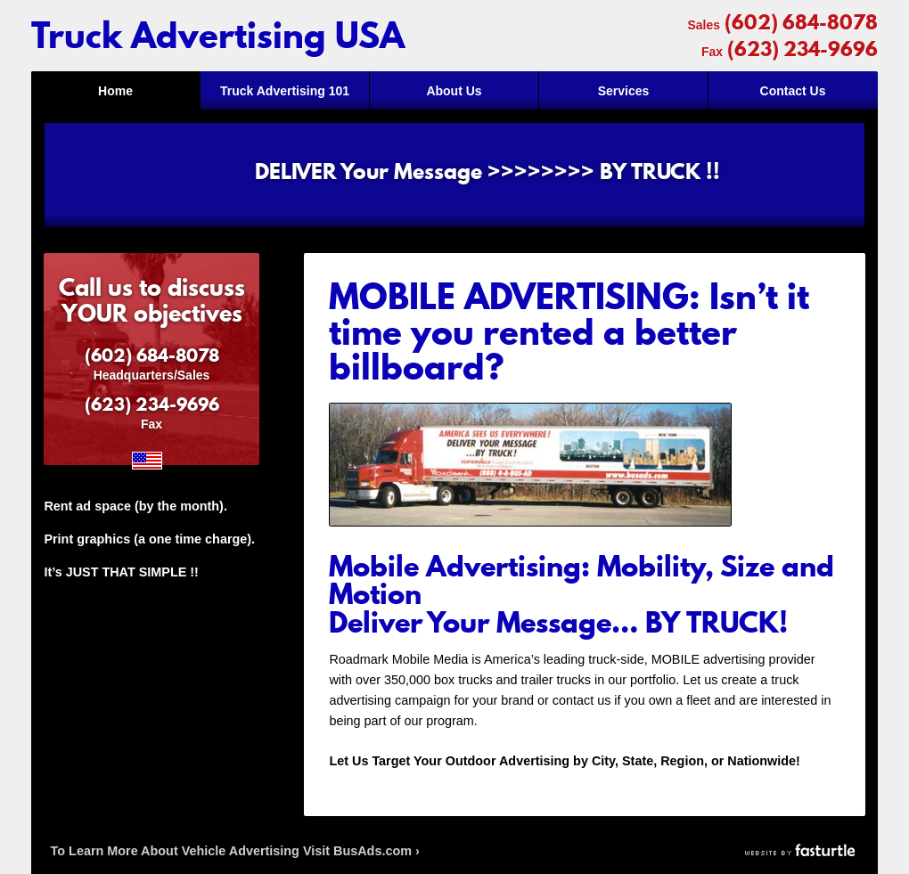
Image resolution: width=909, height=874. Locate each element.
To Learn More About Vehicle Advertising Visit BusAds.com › (235, 851)
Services (624, 91)
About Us (453, 91)
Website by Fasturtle (801, 850)
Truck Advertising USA (218, 35)
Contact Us (793, 91)
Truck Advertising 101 (284, 91)
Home (115, 91)
